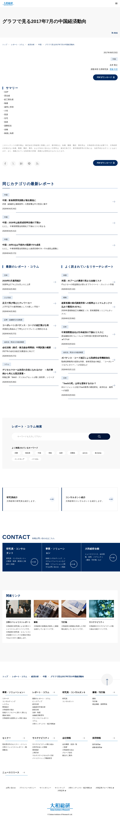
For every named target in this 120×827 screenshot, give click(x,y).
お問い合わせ (11, 788)
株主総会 (98, 453)
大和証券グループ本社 (105, 788)
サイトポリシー (45, 788)
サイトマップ (60, 788)
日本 (6, 275)
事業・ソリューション (12, 692)
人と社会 (7, 297)
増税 (50, 453)
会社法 (84, 453)
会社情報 (66, 738)
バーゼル (35, 459)
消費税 (72, 453)
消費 (16, 453)
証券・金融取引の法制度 (13, 320)
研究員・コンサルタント (74, 692)
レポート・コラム (17, 44)
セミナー (6, 738)
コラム (6, 364)
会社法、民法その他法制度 (14, 342)
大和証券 (62, 790)
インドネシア (19, 459)
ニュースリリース (10, 772)
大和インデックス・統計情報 (80, 788)
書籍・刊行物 (98, 692)
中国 (39, 44)
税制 (65, 297)
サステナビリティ (40, 738)
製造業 (27, 453)
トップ (4, 44)
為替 (61, 453)
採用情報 (96, 738)
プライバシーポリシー (27, 788)
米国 (65, 275)
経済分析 (31, 44)
